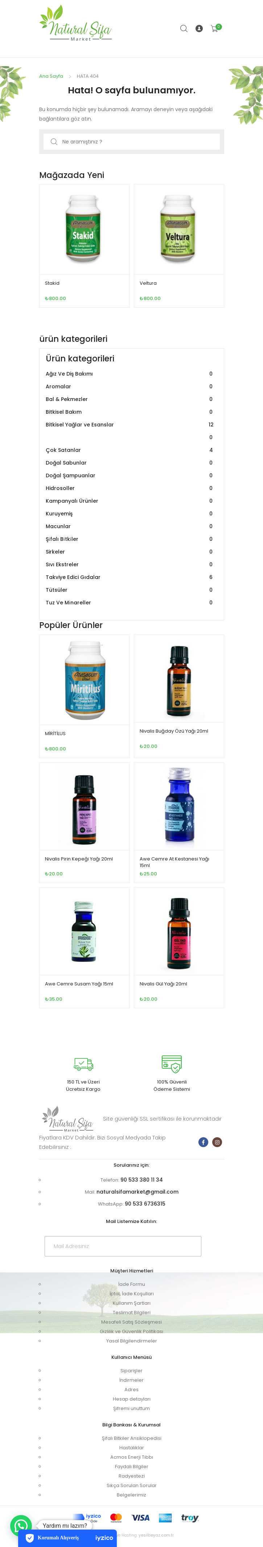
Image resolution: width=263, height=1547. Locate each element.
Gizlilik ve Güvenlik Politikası (131, 1331)
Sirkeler (130, 552)
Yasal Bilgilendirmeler (131, 1340)
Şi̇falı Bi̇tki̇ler (130, 539)
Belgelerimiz (131, 1494)
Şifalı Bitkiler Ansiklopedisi (131, 1438)
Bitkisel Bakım (130, 412)
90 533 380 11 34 (141, 1179)
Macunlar (130, 526)
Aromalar (130, 386)
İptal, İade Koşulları (132, 1293)
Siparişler (131, 1370)
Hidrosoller (130, 488)
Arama (184, 28)
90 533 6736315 (145, 1203)
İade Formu (131, 1284)
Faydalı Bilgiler (131, 1466)
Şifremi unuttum (131, 1408)
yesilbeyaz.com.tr (156, 1535)
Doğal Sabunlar (130, 463)
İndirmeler (131, 1380)
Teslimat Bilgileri (132, 1312)
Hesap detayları (132, 1399)
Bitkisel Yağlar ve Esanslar (130, 431)
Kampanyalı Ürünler (130, 501)
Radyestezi (132, 1476)
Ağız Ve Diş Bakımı (130, 374)
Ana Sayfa (51, 76)
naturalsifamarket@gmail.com (137, 1191)
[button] (21, 1526)
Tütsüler (130, 590)
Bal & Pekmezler (130, 399)
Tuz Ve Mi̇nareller (130, 602)
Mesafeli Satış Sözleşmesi (131, 1322)
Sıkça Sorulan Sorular (132, 1485)
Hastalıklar (131, 1447)
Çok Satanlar (130, 450)
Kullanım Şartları (132, 1303)
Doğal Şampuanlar (130, 475)
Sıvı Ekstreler (130, 564)
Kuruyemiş (130, 513)
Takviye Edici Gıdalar (130, 577)
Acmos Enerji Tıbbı (131, 1457)
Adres (131, 1389)
